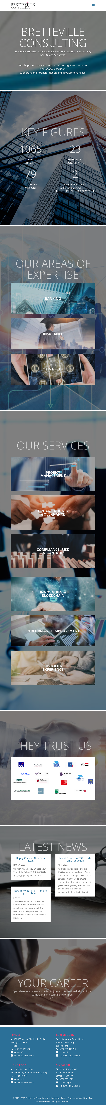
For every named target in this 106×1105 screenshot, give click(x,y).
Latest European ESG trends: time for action (75, 859)
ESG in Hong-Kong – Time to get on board (30, 892)
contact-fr (17, 1052)
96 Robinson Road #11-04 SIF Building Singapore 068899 (66, 1072)
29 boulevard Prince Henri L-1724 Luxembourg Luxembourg (70, 1042)
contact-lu (62, 1052)
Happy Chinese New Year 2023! (30, 859)
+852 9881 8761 (20, 1075)
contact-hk (17, 1079)
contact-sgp (63, 1082)
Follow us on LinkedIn (22, 1055)
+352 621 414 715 (66, 1049)
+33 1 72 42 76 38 (20, 1049)
